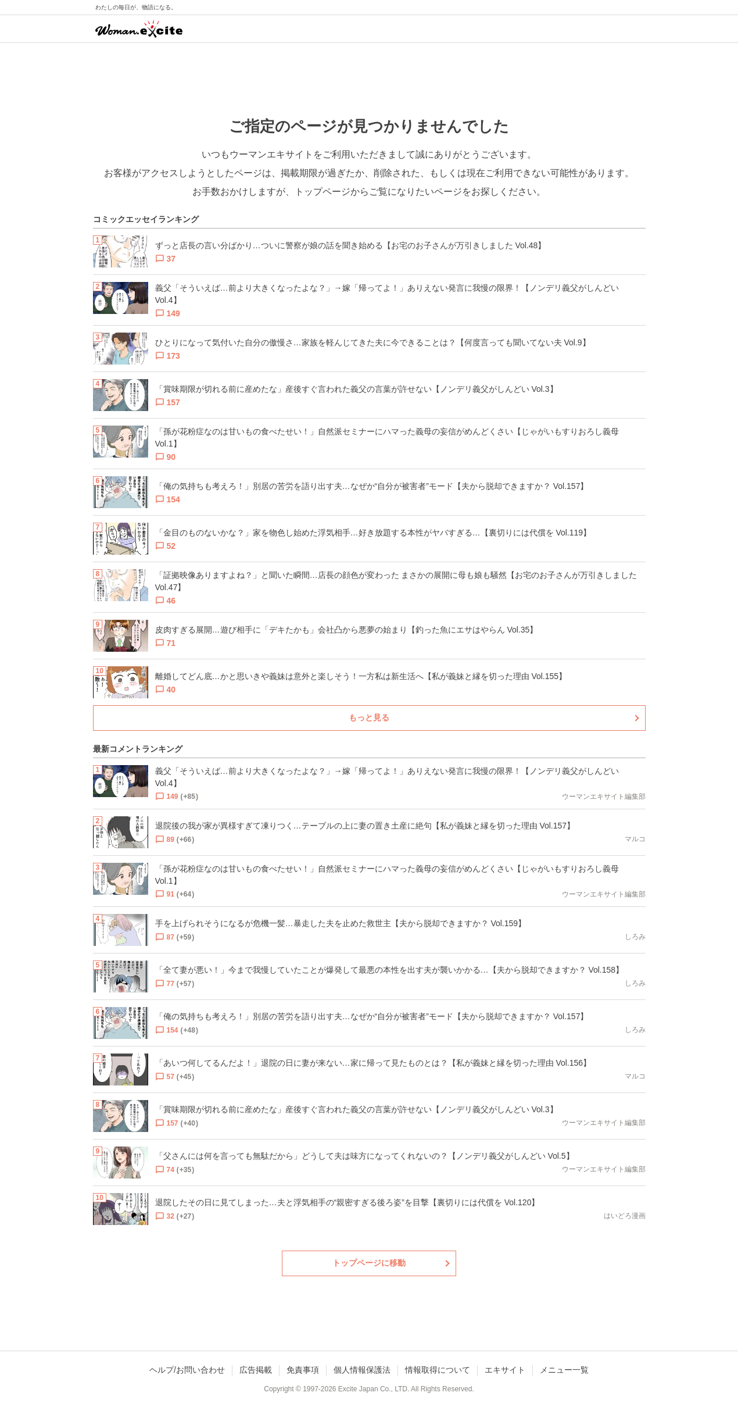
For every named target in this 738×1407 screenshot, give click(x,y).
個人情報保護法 (362, 1369)
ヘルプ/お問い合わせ (187, 1369)
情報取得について (437, 1369)
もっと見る (369, 717)
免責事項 (302, 1369)
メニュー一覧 (564, 1369)
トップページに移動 (369, 1262)
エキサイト (505, 1369)
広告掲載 (255, 1369)
